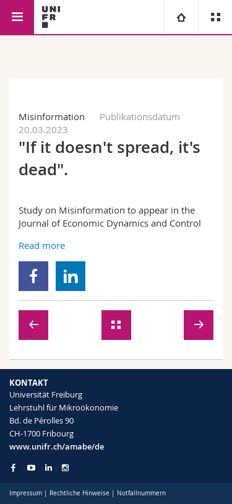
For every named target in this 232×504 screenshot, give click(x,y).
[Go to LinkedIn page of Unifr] (48, 468)
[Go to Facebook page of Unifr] (13, 467)
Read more (42, 245)
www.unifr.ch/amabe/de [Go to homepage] (56, 446)
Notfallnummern (141, 493)
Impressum (25, 493)
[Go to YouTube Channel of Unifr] (31, 468)
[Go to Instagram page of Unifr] (65, 468)
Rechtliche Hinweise (79, 493)
